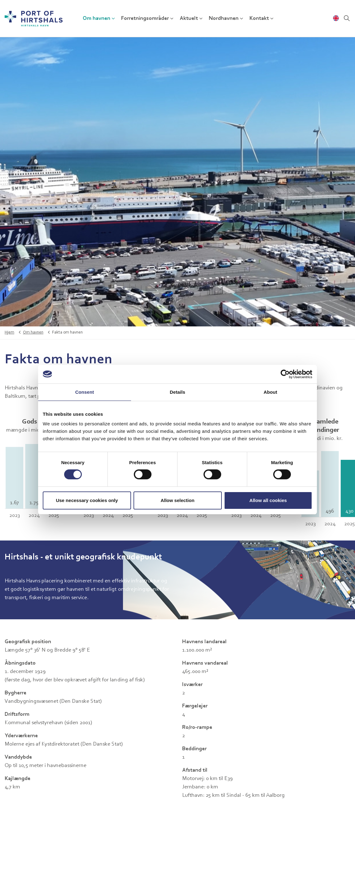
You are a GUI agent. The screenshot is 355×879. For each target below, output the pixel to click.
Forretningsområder (145, 18)
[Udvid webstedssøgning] (347, 18)
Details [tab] (177, 391)
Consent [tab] (84, 391)
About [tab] (270, 391)
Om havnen (96, 18)
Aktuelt (189, 18)
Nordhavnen (224, 18)
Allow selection (177, 500)
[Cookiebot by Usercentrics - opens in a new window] (285, 374)
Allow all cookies (268, 500)
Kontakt (259, 18)
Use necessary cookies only (87, 500)
